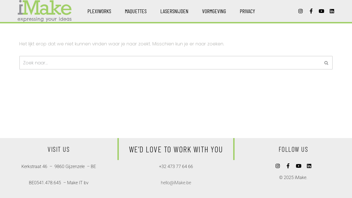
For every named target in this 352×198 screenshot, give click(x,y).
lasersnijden (174, 11)
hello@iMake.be (176, 182)
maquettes (136, 11)
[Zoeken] (169, 63)
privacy (247, 11)
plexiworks (99, 11)
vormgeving (214, 11)
